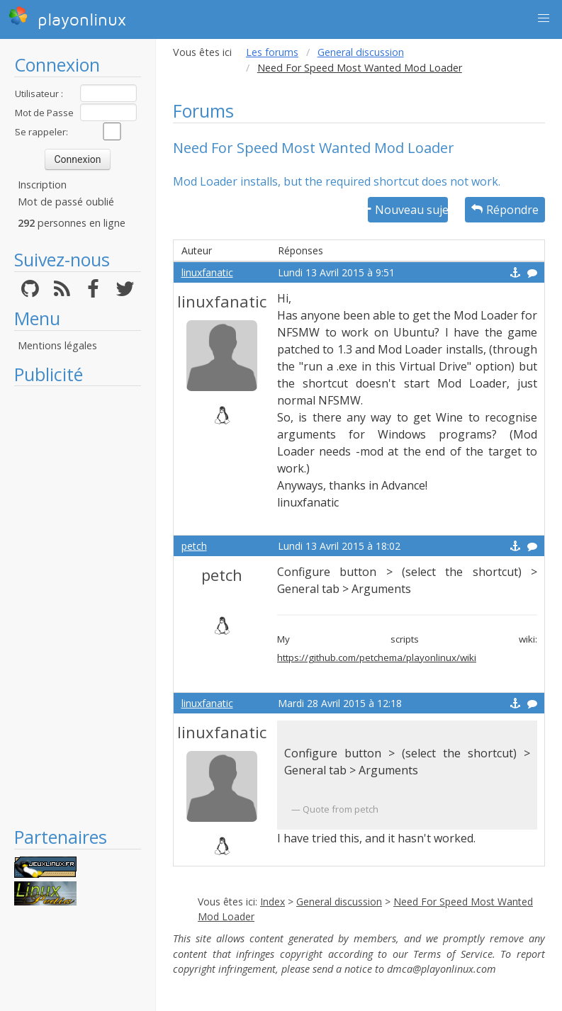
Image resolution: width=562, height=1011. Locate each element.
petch (194, 546)
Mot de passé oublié (66, 201)
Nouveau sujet (408, 210)
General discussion (360, 52)
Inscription (42, 184)
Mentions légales (57, 345)
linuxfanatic (207, 272)
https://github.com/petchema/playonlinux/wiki (376, 657)
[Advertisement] (77, 605)
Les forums (272, 52)
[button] (543, 18)
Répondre (505, 210)
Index (272, 901)
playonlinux (67, 18)
